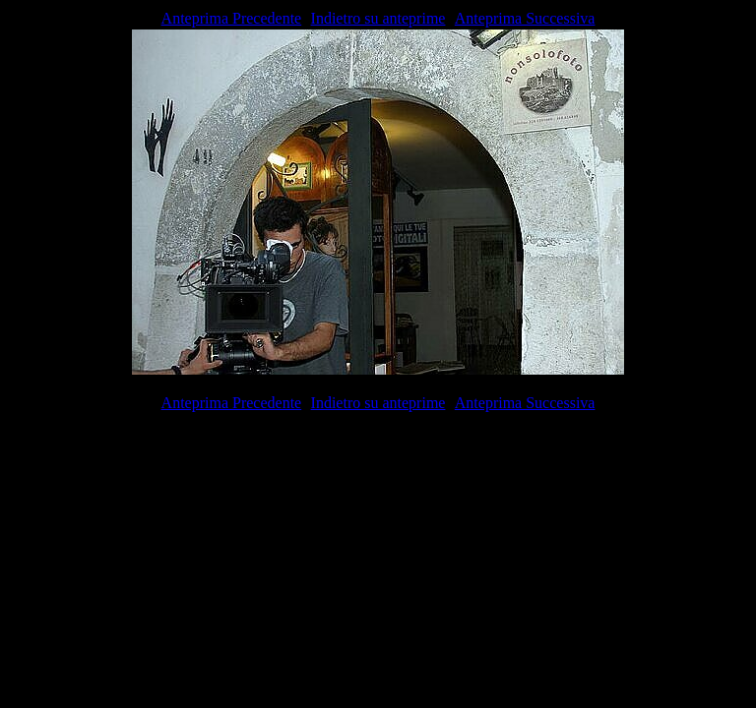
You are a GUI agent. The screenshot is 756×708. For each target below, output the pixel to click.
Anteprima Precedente (231, 18)
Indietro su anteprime (378, 18)
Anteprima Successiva (525, 18)
